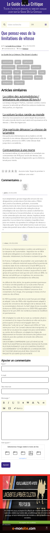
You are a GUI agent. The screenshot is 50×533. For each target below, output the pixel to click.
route (42, 72)
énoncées (27, 77)
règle (17, 72)
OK (32, 24)
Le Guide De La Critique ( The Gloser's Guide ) (19, 54)
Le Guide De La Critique (13, 46)
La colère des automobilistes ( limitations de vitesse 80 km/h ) (22, 98)
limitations (7, 83)
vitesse (38, 77)
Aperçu (18, 408)
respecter (19, 83)
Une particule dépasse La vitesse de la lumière (25, 131)
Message (5, 398)
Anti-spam (5, 443)
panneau (36, 67)
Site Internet (6, 387)
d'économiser (8, 67)
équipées (7, 72)
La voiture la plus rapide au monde (23, 114)
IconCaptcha (22, 458)
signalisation (23, 67)
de (10, 77)
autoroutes (7, 62)
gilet (18, 62)
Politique (25, 49)
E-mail (3, 375)
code (17, 77)
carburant (28, 62)
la (3, 77)
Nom (3, 364)
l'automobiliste (29, 72)
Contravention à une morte (19, 150)
